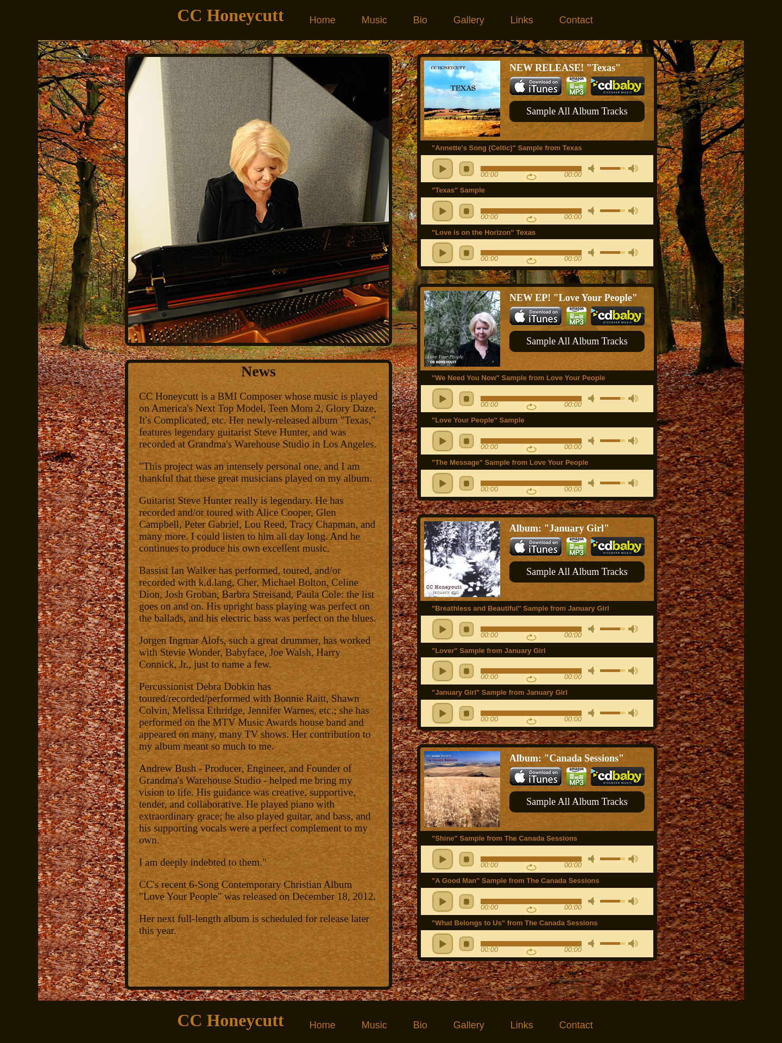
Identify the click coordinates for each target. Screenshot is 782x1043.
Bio (420, 20)
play (442, 169)
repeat (531, 177)
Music (374, 20)
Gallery (468, 20)
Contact (576, 20)
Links (521, 20)
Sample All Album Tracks (577, 111)
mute (593, 168)
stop (466, 168)
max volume (633, 168)
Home (323, 20)
